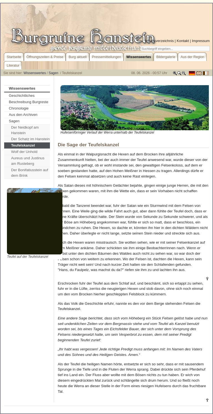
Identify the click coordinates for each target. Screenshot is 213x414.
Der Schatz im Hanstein (30, 139)
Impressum (201, 41)
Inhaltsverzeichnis (159, 41)
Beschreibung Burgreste (28, 102)
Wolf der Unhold (24, 152)
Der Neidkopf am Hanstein (25, 130)
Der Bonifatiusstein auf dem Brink (29, 173)
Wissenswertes (35, 73)
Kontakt (183, 41)
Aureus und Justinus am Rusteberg (27, 161)
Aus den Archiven (23, 115)
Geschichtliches (22, 95)
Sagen (54, 73)
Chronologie (19, 108)
